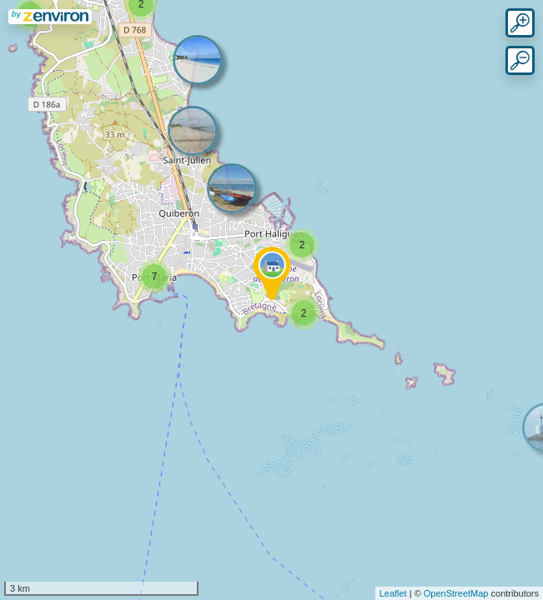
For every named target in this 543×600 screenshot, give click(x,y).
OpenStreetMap (456, 593)
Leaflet (393, 593)
